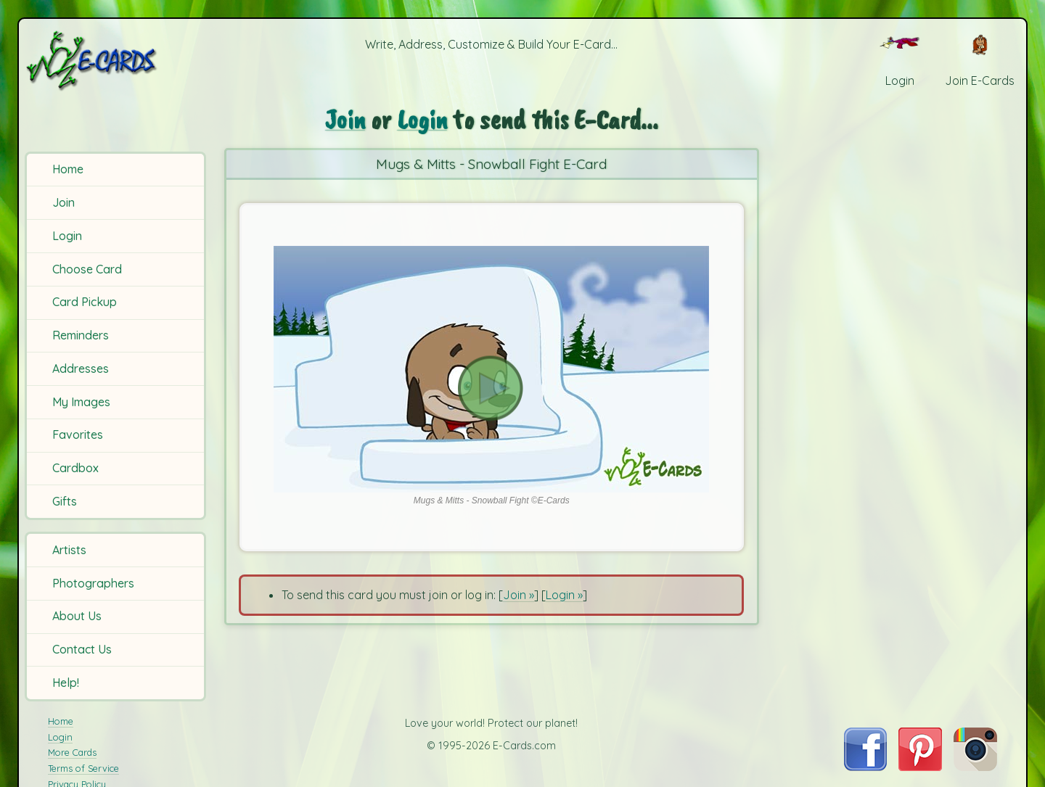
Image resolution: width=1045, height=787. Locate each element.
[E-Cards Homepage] (115, 60)
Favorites (77, 434)
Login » (564, 595)
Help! (65, 682)
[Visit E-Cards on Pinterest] (920, 766)
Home (67, 169)
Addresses (80, 368)
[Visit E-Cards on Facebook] (865, 766)
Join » (518, 595)
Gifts (64, 501)
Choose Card (87, 269)
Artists (69, 550)
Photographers (93, 583)
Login (67, 235)
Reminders (80, 335)
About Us (77, 616)
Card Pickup (84, 301)
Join (63, 202)
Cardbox (75, 468)
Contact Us (82, 649)
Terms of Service (83, 768)
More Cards (72, 752)
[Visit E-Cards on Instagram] (975, 766)
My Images (81, 402)
